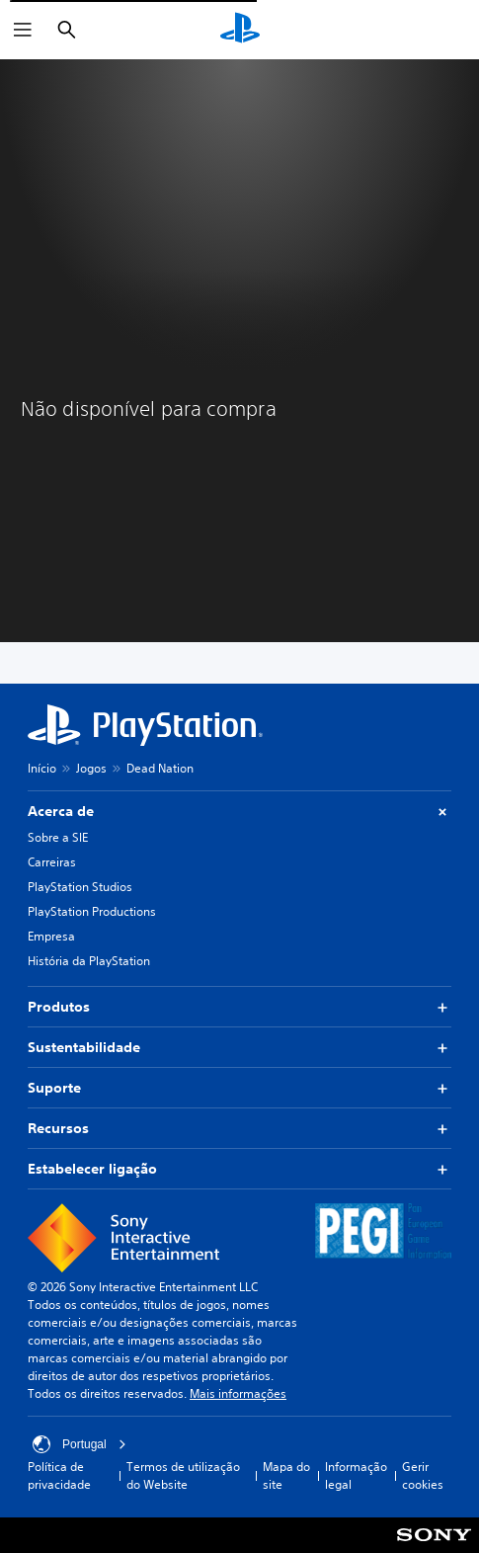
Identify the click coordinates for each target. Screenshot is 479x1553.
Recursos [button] (239, 1128)
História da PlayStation (89, 960)
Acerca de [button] (239, 811)
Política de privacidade (59, 1475)
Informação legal (356, 1475)
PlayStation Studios (80, 886)
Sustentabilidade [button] (239, 1047)
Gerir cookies (422, 1475)
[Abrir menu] (22, 29)
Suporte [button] (239, 1088)
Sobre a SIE (58, 837)
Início (42, 768)
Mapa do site (286, 1475)
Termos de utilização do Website (183, 1475)
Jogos (91, 768)
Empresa (51, 936)
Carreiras (52, 862)
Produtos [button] (239, 1007)
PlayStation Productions (92, 911)
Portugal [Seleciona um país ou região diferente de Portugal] (79, 1444)
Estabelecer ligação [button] (239, 1169)
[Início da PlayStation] (240, 29)
